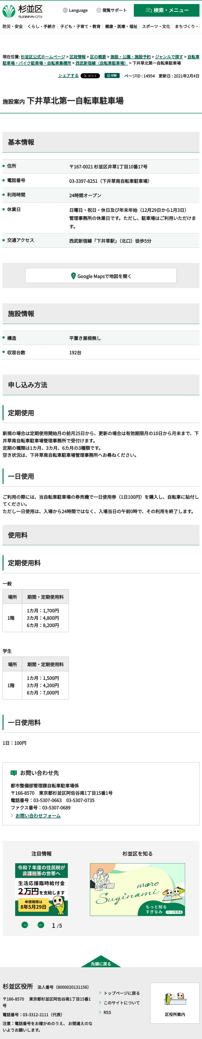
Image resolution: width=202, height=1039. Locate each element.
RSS (107, 998)
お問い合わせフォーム (38, 801)
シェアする (68, 61)
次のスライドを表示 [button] (41, 910)
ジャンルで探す (169, 42)
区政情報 (77, 42)
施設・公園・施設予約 (130, 42)
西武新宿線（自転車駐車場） (101, 48)
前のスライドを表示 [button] (24, 910)
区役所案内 (175, 1000)
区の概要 (98, 42)
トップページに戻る (122, 979)
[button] (75, 10)
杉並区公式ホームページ (43, 42)
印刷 (114, 61)
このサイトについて (122, 988)
